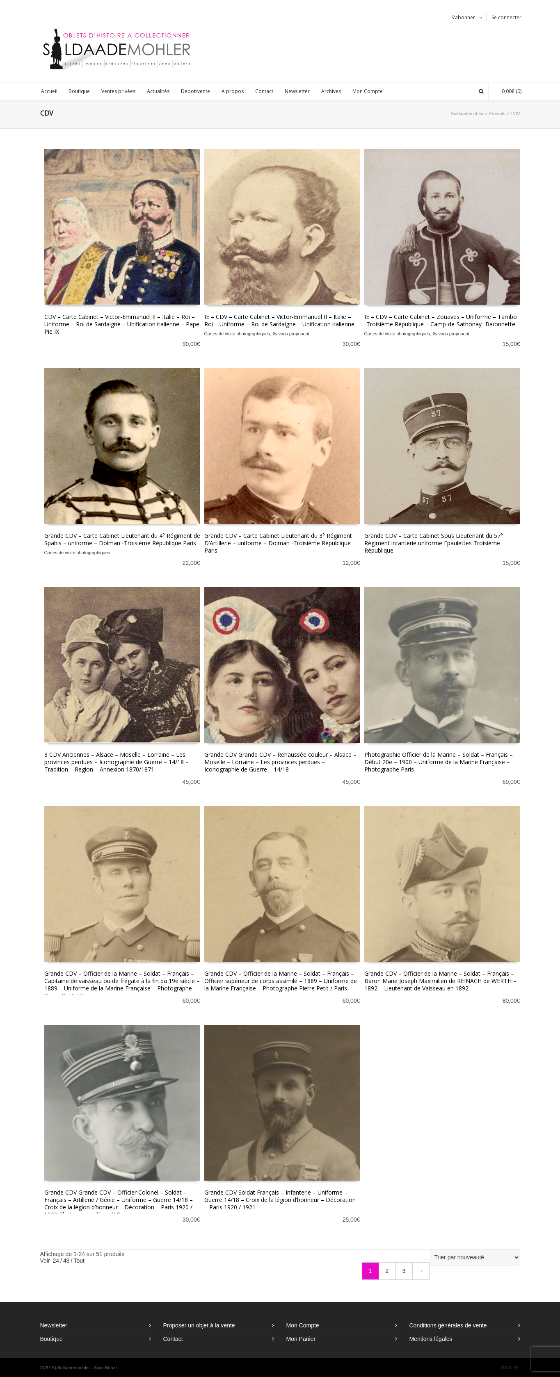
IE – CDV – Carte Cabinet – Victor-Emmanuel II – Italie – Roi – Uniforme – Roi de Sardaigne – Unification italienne (279, 320)
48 (66, 1260)
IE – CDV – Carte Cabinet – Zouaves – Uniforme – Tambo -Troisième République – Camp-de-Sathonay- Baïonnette (440, 320)
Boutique (51, 1339)
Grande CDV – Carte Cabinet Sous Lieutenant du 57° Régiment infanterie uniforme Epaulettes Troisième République (433, 543)
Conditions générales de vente (448, 1325)
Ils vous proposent (290, 333)
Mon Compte (302, 1325)
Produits (497, 113)
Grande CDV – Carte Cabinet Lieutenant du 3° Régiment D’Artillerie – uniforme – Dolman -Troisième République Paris (278, 543)
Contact (173, 1339)
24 (56, 1260)
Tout (78, 1260)
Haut (509, 1367)
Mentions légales (431, 1339)
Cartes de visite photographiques (237, 333)
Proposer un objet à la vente (199, 1325)
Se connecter (506, 17)
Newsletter (53, 1325)
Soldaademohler (467, 113)
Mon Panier (301, 1339)
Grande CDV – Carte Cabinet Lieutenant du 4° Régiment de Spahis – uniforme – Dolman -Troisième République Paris (122, 539)
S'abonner (463, 17)
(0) (507, 91)
